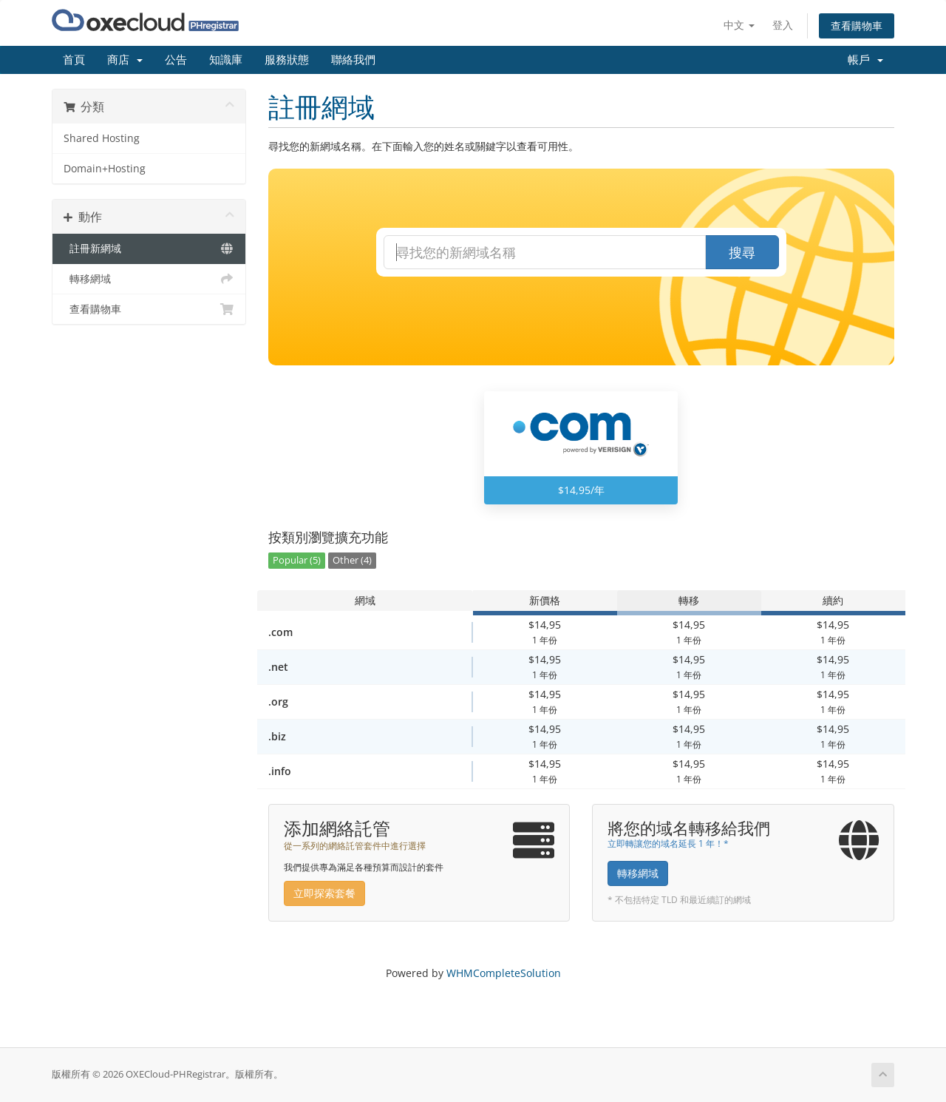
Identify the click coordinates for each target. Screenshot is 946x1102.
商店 (125, 60)
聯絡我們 (353, 60)
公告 (176, 60)
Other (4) (352, 560)
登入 (782, 25)
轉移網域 (149, 279)
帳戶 (865, 60)
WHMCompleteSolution (503, 973)
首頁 (74, 60)
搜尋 (742, 252)
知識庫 (225, 60)
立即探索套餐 (324, 893)
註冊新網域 (149, 248)
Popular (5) (297, 560)
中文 (739, 25)
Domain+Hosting (105, 168)
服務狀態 (287, 60)
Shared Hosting (102, 138)
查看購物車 (856, 25)
